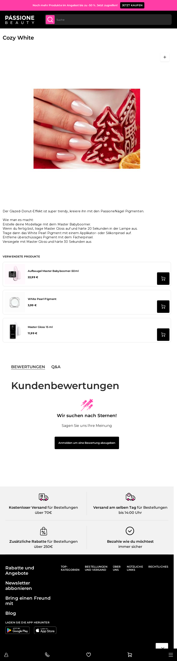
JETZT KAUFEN (132, 5)
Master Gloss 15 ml (40, 327)
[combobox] (108, 19)
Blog (10, 613)
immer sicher (130, 546)
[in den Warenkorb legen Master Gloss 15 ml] (163, 334)
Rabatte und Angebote (19, 570)
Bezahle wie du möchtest (130, 541)
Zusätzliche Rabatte (27, 541)
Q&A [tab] (55, 366)
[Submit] (50, 19)
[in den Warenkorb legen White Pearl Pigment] (163, 306)
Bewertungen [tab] (28, 366)
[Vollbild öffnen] (164, 57)
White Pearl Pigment (42, 299)
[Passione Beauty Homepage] (19, 19)
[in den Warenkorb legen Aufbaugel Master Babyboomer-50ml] (163, 278)
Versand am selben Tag (114, 507)
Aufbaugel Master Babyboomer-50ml (53, 271)
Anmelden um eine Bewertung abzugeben (86, 442)
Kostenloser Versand (28, 507)
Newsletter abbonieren (18, 585)
